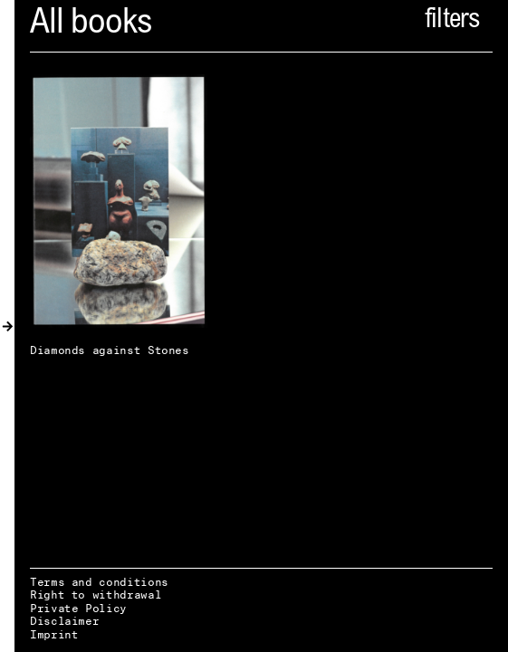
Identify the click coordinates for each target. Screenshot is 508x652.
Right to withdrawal (95, 594)
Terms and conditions (99, 582)
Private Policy (78, 608)
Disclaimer (64, 621)
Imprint (54, 634)
